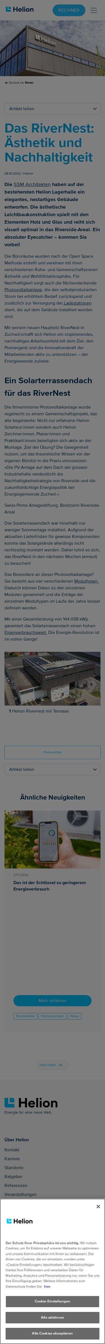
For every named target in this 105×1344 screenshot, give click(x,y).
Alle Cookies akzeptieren (52, 1333)
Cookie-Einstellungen (53, 1301)
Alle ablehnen (52, 1317)
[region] (52, 1271)
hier (47, 1286)
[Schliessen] (98, 1206)
